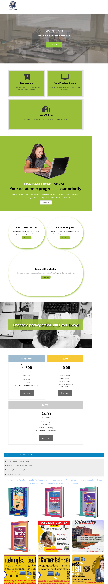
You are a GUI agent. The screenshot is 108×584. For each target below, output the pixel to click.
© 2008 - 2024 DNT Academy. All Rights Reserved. (54, 580)
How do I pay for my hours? (15, 321)
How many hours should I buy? (16, 316)
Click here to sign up (64, 528)
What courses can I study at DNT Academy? (19, 301)
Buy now (23, 285)
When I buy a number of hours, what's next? (19, 312)
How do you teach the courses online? (18, 308)
